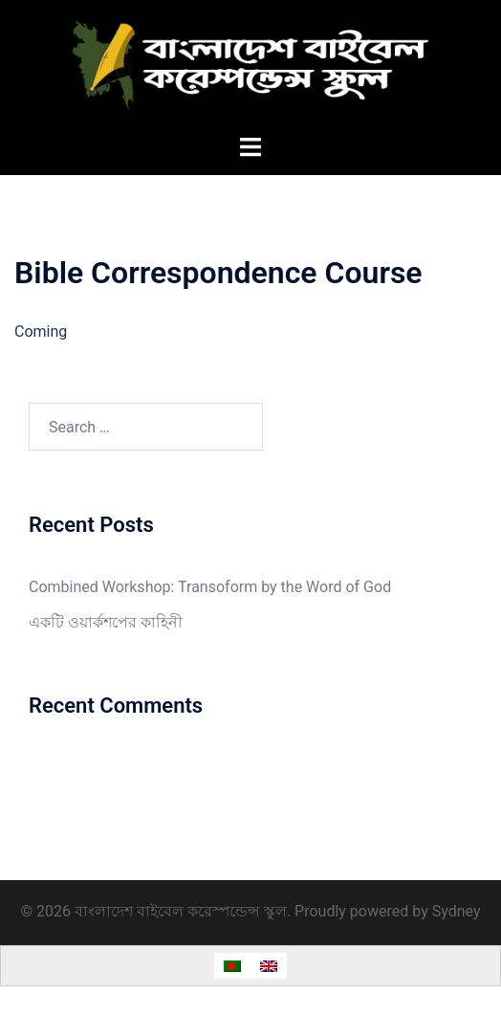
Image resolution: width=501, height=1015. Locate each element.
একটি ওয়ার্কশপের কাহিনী (106, 622)
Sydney (456, 911)
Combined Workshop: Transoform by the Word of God (210, 587)
